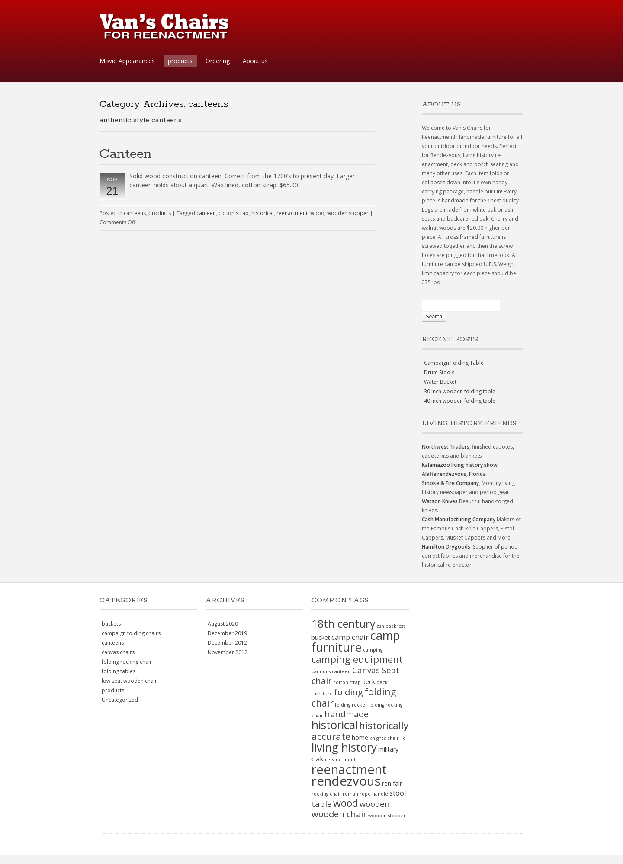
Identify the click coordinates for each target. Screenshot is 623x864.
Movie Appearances (127, 61)
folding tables (118, 671)
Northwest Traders (445, 446)
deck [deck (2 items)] (368, 682)
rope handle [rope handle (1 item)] (374, 794)
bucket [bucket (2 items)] (321, 637)
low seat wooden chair (129, 680)
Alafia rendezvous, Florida (454, 474)
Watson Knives (440, 501)
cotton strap (233, 213)
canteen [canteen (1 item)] (341, 671)
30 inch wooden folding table (459, 391)
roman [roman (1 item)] (350, 794)
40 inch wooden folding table (459, 401)
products (180, 61)
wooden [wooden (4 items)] (375, 803)
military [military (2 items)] (388, 749)
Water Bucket (440, 381)
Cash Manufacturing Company (458, 519)
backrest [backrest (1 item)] (395, 626)
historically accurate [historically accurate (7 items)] (360, 731)
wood (317, 213)
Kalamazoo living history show (460, 465)
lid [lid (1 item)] (403, 738)
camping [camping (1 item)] (372, 650)
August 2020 (223, 623)
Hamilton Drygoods (446, 546)
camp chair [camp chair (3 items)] (350, 637)
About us (255, 61)
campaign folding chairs (131, 633)
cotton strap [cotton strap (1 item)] (347, 682)
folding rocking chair (127, 661)
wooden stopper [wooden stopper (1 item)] (387, 816)
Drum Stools (439, 372)
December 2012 (227, 642)
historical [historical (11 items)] (335, 724)
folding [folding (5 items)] (348, 692)
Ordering (218, 61)
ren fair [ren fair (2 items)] (392, 783)
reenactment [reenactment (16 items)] (349, 769)
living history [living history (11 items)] (344, 747)
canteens (135, 213)
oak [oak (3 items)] (318, 759)
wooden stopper (348, 213)
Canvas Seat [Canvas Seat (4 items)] (375, 670)
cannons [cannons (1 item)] (321, 671)
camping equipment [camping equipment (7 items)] (357, 659)
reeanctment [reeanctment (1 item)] (340, 760)
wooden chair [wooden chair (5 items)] (339, 814)
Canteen (126, 154)
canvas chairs (118, 652)
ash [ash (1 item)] (380, 626)
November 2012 (227, 652)
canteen (206, 213)
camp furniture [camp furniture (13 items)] (356, 641)
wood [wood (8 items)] (345, 803)
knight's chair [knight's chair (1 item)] (384, 738)
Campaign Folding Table (454, 362)
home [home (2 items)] (360, 737)
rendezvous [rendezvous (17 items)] (346, 781)
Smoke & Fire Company (450, 483)
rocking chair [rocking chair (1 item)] (326, 794)
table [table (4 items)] (322, 803)
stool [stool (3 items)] (397, 793)
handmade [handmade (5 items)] (346, 714)
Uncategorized (120, 699)
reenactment (292, 213)
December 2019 (227, 633)
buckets (111, 623)
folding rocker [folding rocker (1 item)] (351, 705)
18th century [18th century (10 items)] (344, 623)
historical (262, 213)
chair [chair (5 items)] (322, 681)
